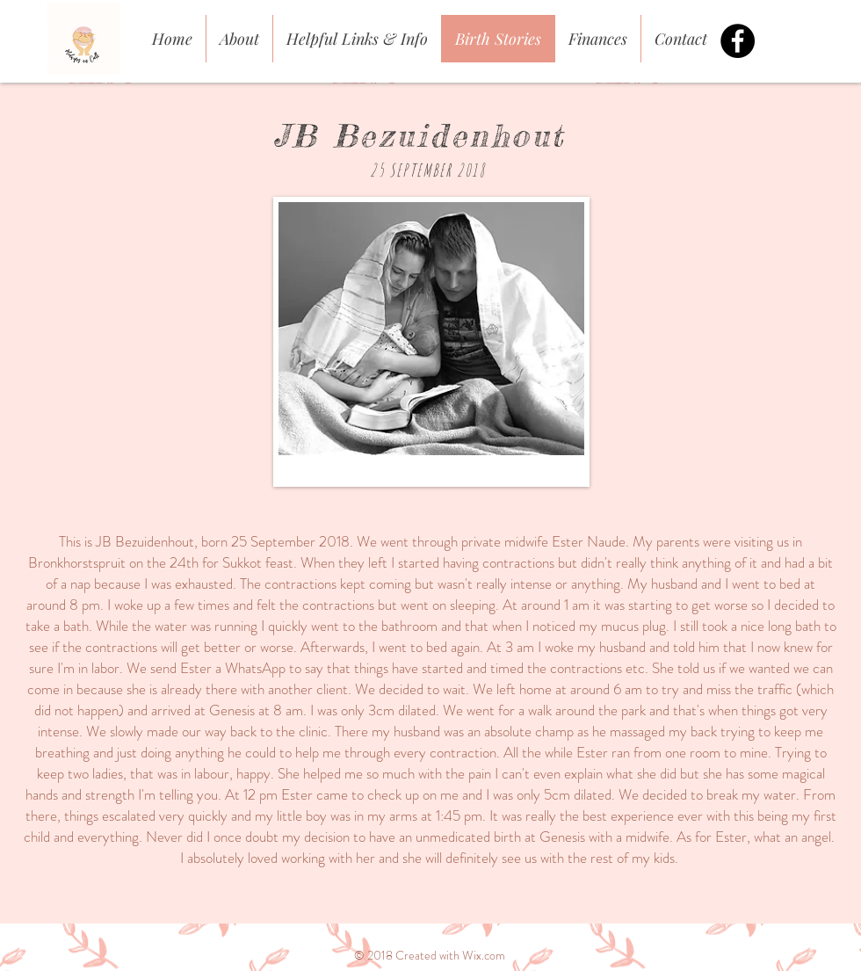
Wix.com (483, 955)
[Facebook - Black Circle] (737, 41)
